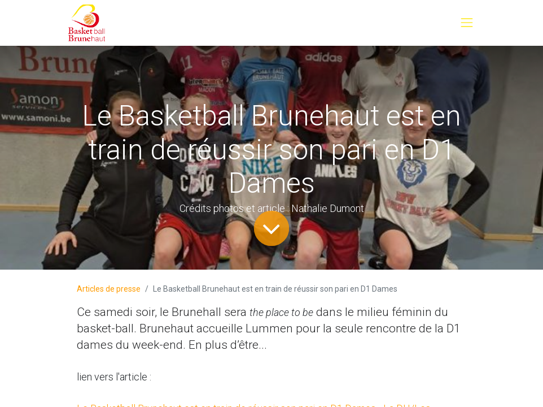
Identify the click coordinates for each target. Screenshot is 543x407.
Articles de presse (109, 288)
